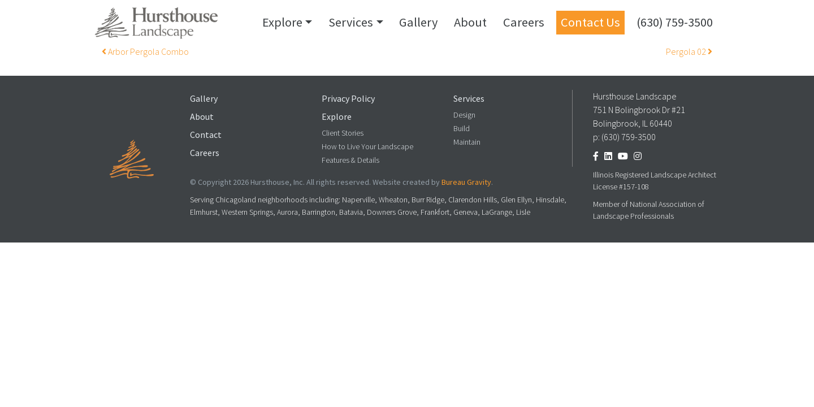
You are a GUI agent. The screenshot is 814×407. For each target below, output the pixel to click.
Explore (282, 22)
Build (461, 128)
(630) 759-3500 (675, 22)
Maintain (466, 142)
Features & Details (350, 160)
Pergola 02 (689, 52)
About (470, 22)
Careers (523, 22)
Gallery (418, 22)
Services (350, 22)
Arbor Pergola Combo (145, 52)
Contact (206, 135)
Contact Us (590, 22)
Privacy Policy (348, 99)
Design (464, 115)
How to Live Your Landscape (367, 146)
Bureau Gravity (466, 182)
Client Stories (342, 133)
